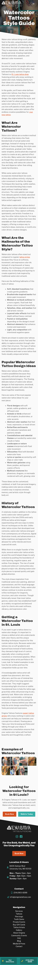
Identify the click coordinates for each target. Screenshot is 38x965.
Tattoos (19, 914)
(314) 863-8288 (20, 893)
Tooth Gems (19, 919)
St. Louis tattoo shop (20, 74)
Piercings (19, 916)
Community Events (19, 935)
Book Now (9, 814)
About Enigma (19, 933)
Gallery (19, 930)
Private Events (19, 922)
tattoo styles (24, 257)
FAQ (19, 938)
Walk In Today (27, 814)
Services (19, 911)
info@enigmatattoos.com (20, 897)
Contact (19, 946)
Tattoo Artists (19, 927)
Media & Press (19, 944)
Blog (19, 941)
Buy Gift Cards (19, 925)
